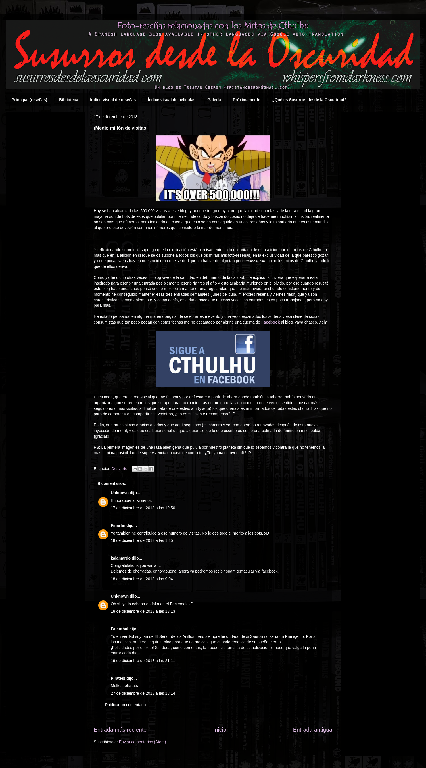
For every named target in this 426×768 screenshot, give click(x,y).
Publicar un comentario (125, 704)
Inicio (219, 730)
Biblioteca (68, 99)
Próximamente (246, 99)
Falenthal (119, 629)
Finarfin (118, 525)
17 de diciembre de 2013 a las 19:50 (143, 508)
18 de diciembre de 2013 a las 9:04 (142, 579)
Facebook (270, 322)
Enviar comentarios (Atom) (142, 742)
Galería (214, 99)
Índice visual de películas (171, 99)
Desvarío (119, 468)
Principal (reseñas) (29, 99)
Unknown (120, 493)
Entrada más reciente (120, 730)
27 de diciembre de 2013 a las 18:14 (143, 693)
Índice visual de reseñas (113, 99)
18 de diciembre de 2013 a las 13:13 (143, 611)
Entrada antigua (312, 730)
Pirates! (118, 678)
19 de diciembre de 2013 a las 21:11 (143, 660)
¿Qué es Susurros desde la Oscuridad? (309, 99)
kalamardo (121, 558)
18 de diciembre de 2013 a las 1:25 (142, 540)
